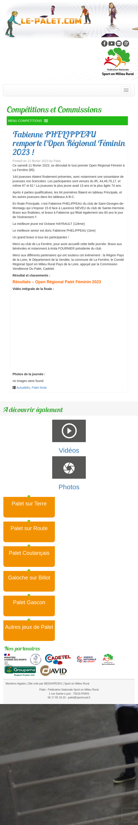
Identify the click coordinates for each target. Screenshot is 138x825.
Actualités (23, 387)
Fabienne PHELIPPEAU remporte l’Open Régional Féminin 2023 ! (69, 143)
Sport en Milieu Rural (76, 683)
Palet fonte (39, 387)
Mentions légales (16, 683)
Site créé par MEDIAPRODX (45, 683)
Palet (57, 161)
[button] (25, 120)
